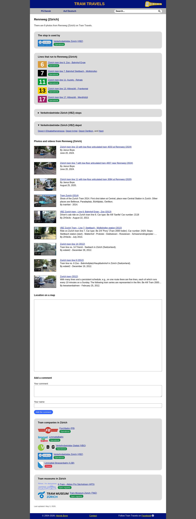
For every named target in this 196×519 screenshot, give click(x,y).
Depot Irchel (71, 131)
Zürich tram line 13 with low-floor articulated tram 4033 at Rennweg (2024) (96, 147)
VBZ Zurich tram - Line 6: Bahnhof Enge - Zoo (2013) (85, 212)
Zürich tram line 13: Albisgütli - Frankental (68, 88)
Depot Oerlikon (86, 131)
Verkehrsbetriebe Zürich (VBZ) (68, 41)
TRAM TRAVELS (89, 4)
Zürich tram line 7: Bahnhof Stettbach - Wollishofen (72, 71)
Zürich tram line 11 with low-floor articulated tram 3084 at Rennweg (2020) (96, 179)
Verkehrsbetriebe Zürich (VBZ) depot (61, 125)
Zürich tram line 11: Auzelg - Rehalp (65, 80)
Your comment (98, 389)
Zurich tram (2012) (69, 276)
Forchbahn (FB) (67, 428)
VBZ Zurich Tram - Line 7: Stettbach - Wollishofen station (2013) (91, 228)
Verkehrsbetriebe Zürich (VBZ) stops (61, 113)
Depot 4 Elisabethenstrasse (51, 131)
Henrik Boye (62, 516)
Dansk (46, 11)
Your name (98, 404)
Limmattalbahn (56, 437)
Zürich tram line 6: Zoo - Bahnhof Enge (67, 62)
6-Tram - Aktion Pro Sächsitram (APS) (76, 484)
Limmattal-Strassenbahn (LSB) (59, 463)
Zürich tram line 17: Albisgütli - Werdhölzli (68, 97)
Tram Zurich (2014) (69, 195)
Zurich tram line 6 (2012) (72, 260)
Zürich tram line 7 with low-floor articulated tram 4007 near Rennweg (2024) (96, 163)
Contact (93, 516)
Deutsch (69, 11)
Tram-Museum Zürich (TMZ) (83, 493)
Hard (101, 131)
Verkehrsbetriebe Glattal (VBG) (71, 445)
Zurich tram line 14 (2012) (72, 244)
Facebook (146, 516)
